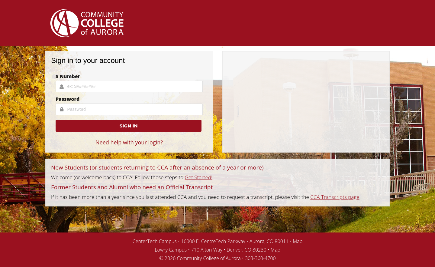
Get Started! (199, 177)
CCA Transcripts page (334, 196)
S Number (68, 76)
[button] (128, 126)
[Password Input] (129, 109)
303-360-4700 (260, 258)
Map (297, 241)
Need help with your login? (129, 142)
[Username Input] (129, 86)
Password (67, 99)
